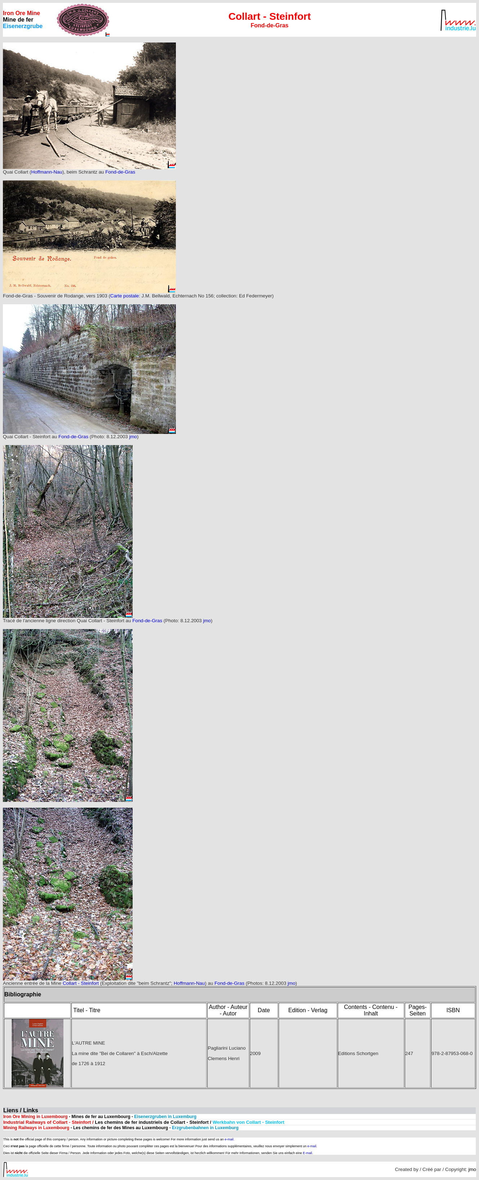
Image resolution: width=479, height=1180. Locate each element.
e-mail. (229, 1139)
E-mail (307, 1153)
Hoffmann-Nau (46, 172)
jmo (133, 436)
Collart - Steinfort (81, 983)
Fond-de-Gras (120, 172)
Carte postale (124, 296)
